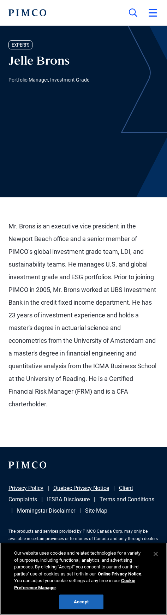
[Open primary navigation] (153, 12)
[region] (83, 579)
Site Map (96, 510)
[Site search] (133, 12)
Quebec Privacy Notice (81, 488)
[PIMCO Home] (27, 12)
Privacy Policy (25, 488)
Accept (81, 601)
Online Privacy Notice (119, 574)
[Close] (155, 554)
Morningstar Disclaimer (46, 510)
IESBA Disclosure (68, 499)
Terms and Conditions (127, 499)
